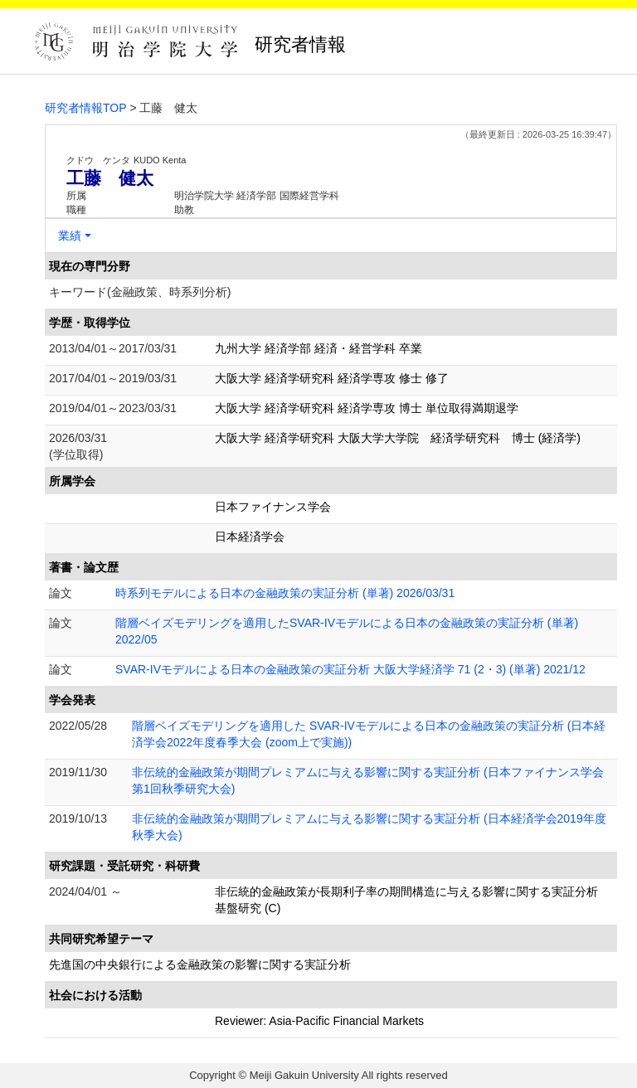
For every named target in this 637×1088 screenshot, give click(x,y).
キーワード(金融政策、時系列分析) (140, 292)
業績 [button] (69, 235)
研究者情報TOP (86, 107)
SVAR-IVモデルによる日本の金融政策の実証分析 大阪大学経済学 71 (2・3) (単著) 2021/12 (350, 669)
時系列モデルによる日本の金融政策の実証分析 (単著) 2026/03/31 (285, 593)
